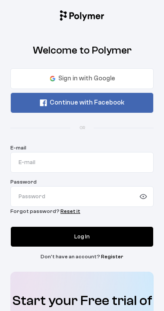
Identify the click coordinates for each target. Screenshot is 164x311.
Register (112, 257)
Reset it (70, 211)
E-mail (18, 148)
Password (23, 182)
